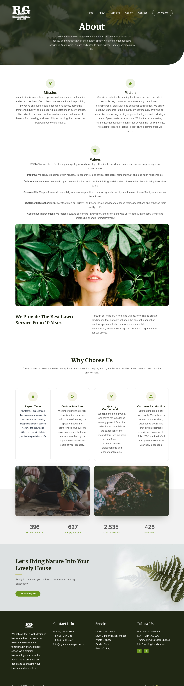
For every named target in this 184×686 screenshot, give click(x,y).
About (104, 12)
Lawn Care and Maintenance (110, 635)
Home (94, 12)
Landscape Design (105, 631)
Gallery (130, 12)
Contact (143, 12)
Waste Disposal (103, 640)
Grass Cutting (102, 648)
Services (117, 12)
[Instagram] (146, 651)
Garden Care (102, 644)
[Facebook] (139, 651)
